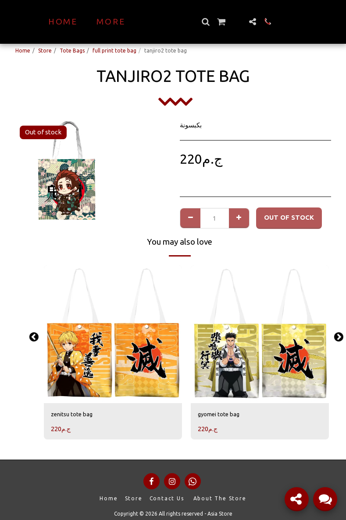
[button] (221, 22)
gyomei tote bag (222, 414)
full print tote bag (114, 50)
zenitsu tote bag (75, 414)
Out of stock (289, 217)
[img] (113, 334)
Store (45, 50)
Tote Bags (72, 50)
